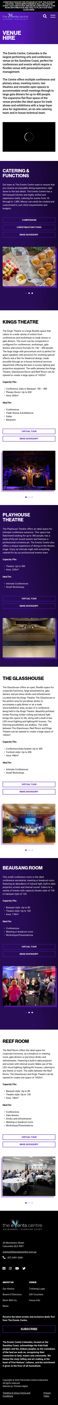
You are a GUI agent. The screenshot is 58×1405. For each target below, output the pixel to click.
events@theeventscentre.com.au (19, 1251)
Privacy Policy (47, 1394)
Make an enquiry (29, 234)
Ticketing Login (37, 1288)
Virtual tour (29, 431)
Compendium (29, 220)
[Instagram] (10, 1268)
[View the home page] (15, 16)
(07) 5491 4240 (13, 1257)
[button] (26, 293)
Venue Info (34, 1300)
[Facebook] (4, 1268)
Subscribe (29, 1329)
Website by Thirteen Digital (15, 1386)
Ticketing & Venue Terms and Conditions (16, 1394)
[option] (29, 266)
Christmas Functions (29, 227)
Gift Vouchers (36, 1294)
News (6, 1305)
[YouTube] (17, 1268)
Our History (8, 1288)
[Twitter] (24, 1268)
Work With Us (10, 1300)
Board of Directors (12, 1294)
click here (28, 9)
